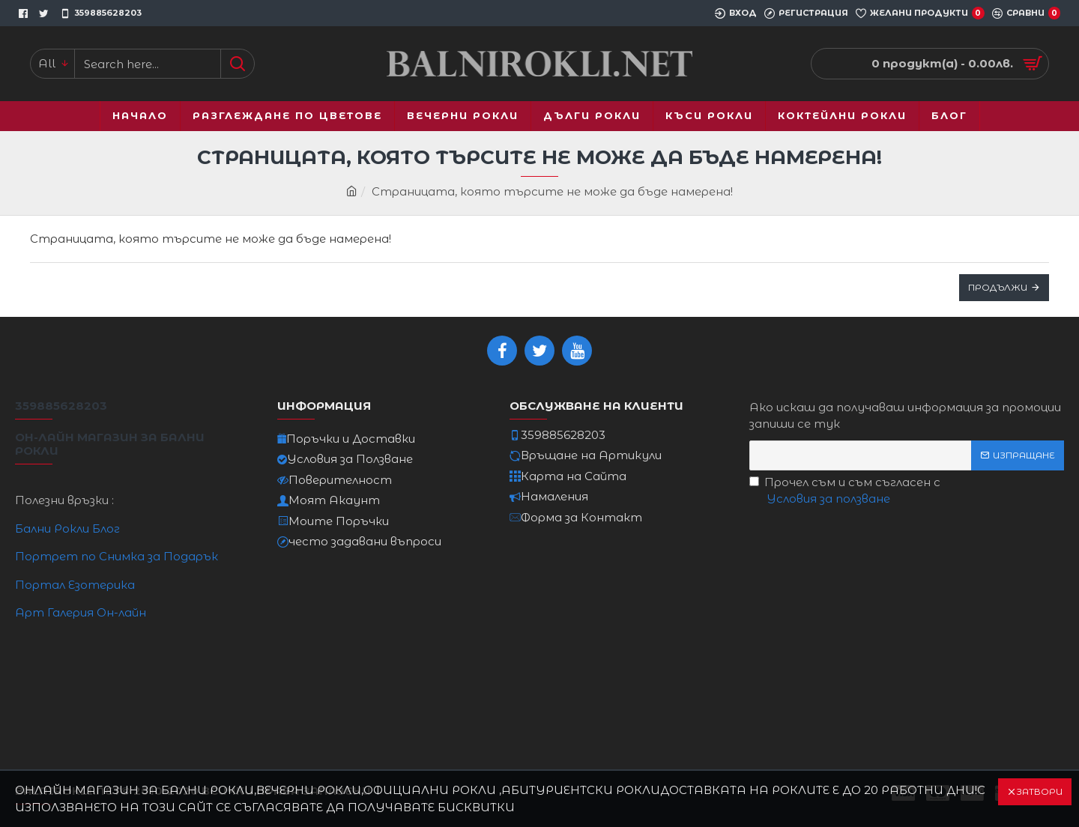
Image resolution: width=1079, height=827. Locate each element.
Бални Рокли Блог (67, 528)
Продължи (997, 287)
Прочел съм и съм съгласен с (844, 491)
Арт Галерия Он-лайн (80, 612)
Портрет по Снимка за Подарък (116, 556)
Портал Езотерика (75, 585)
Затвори (1039, 791)
